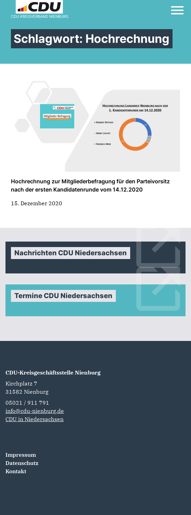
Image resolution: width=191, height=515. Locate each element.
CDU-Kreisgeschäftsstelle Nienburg (52, 372)
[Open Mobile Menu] (177, 10)
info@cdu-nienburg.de (34, 410)
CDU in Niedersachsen (34, 419)
